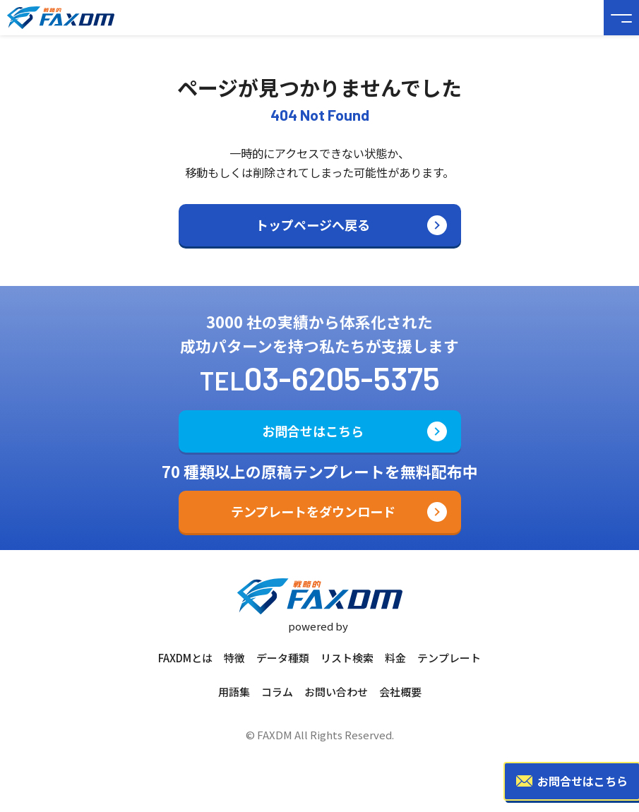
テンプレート (449, 657)
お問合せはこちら (313, 431)
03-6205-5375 (342, 378)
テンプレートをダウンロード (313, 511)
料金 (395, 657)
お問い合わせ (336, 691)
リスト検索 (347, 657)
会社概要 (400, 691)
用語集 (234, 691)
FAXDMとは (185, 657)
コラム (277, 691)
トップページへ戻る (313, 224)
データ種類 (282, 657)
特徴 (234, 657)
